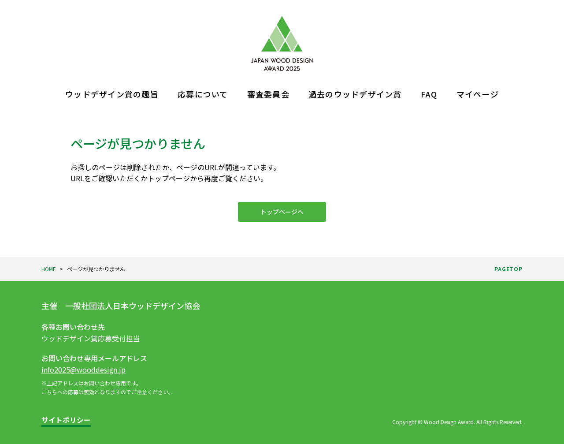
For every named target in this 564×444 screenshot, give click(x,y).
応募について (203, 94)
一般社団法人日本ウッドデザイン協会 (132, 305)
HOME (48, 268)
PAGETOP (508, 268)
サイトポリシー (66, 419)
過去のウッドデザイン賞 (355, 94)
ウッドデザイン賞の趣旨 (112, 94)
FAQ (429, 94)
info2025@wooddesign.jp (83, 369)
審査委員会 (268, 94)
